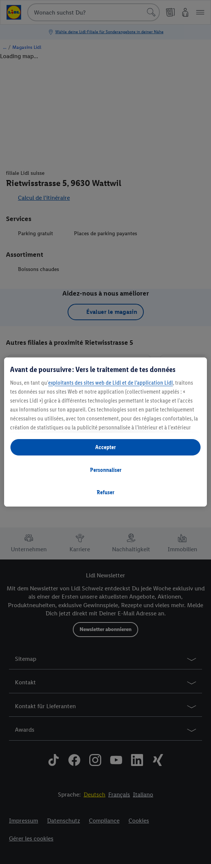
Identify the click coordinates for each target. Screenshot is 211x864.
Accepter (105, 447)
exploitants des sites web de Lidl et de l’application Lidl (110, 382)
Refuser (105, 492)
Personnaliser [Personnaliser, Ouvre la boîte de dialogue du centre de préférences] (105, 469)
